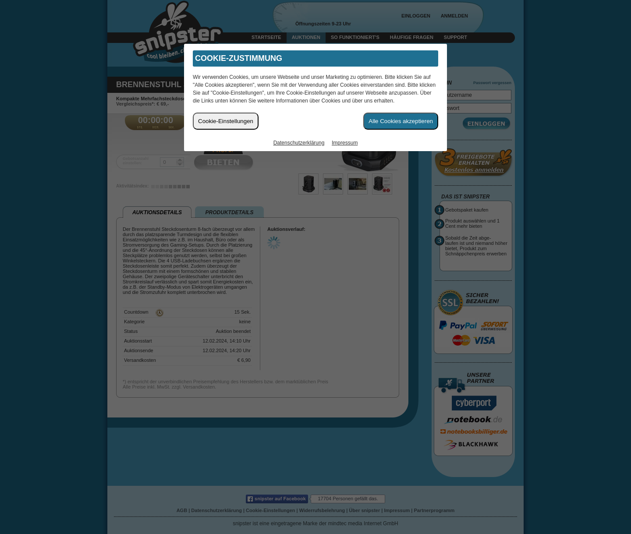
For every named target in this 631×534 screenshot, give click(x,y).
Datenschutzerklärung (299, 143)
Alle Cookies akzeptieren (401, 121)
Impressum (345, 143)
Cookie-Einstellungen (225, 121)
